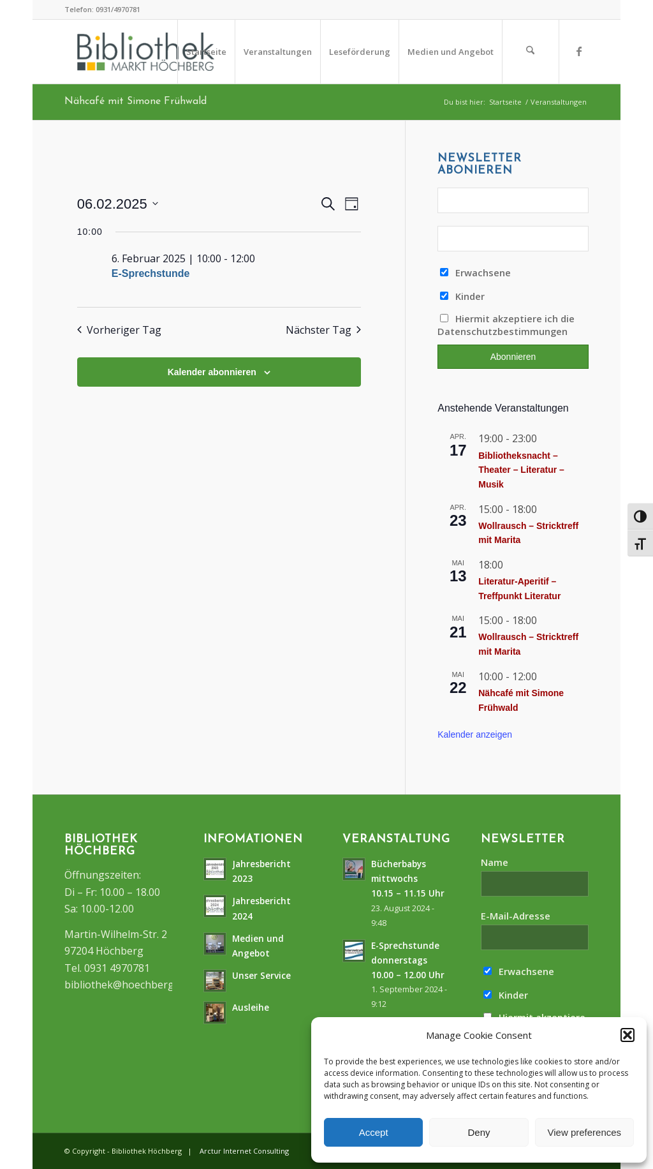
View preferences (585, 1132)
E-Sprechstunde (151, 273)
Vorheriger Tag (119, 330)
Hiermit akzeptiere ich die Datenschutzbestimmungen (506, 325)
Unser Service (261, 975)
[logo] (145, 52)
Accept (373, 1132)
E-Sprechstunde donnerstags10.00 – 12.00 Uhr (407, 960)
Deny (478, 1132)
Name (494, 862)
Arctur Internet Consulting (244, 1151)
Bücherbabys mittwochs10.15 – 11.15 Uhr (407, 878)
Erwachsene (475, 272)
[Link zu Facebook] (579, 51)
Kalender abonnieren (212, 372)
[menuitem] (206, 52)
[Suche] (530, 52)
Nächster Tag (323, 330)
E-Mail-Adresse (515, 915)
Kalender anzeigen (474, 734)
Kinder (462, 296)
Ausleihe (250, 1007)
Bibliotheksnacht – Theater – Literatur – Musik (521, 469)
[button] (627, 1035)
